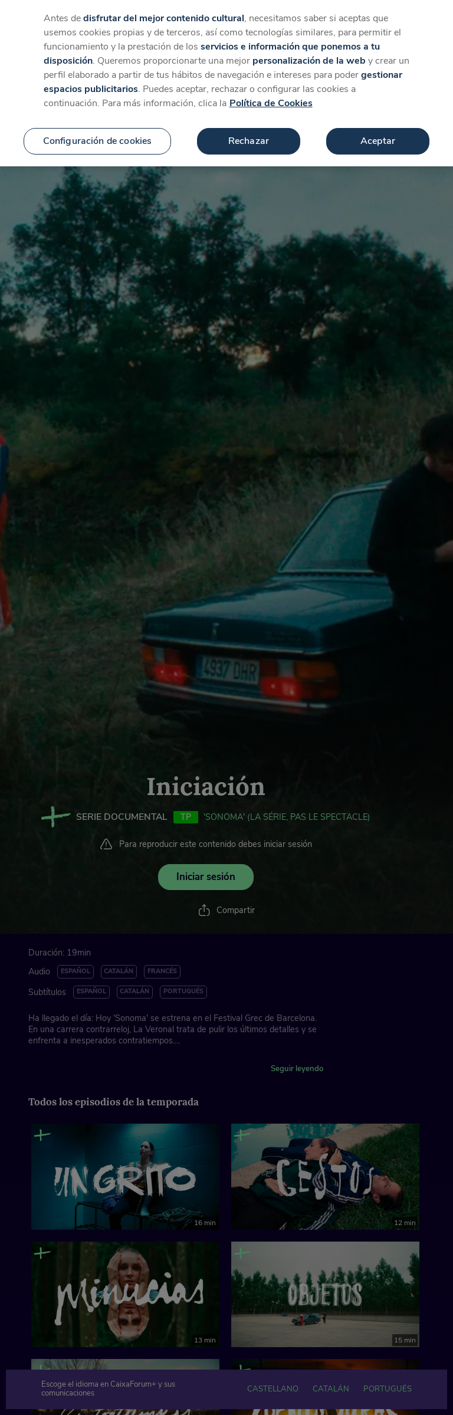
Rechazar (248, 131)
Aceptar (377, 131)
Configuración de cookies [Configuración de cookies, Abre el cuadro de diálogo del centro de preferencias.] (97, 131)
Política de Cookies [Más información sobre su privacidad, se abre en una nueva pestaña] (271, 93)
